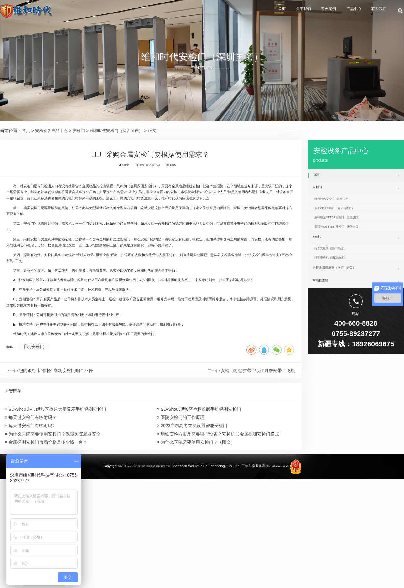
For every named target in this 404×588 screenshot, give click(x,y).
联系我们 (377, 11)
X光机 (356, 255)
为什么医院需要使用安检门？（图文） (196, 547)
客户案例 (308, 11)
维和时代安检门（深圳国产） (122, 130)
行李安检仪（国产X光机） (339, 269)
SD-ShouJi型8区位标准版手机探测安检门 (199, 501)
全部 (356, 175)
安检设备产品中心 (53, 130)
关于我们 (275, 11)
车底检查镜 (356, 309)
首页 (246, 11)
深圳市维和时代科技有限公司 (150, 576)
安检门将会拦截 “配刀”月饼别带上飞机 (258, 459)
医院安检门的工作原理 (181, 512)
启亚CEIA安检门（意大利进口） (344, 216)
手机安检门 (38, 435)
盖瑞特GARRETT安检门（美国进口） (348, 242)
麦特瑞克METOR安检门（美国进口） (348, 229)
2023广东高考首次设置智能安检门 (192, 524)
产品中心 (343, 11)
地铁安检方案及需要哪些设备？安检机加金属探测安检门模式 (218, 535)
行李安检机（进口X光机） (339, 282)
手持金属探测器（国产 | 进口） (356, 294)
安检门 (82, 130)
